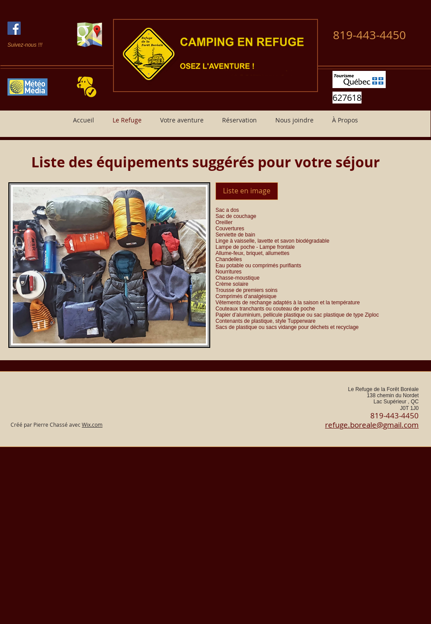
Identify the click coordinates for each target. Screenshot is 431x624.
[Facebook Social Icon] (14, 28)
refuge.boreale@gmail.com (372, 425)
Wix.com (92, 424)
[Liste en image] (247, 191)
